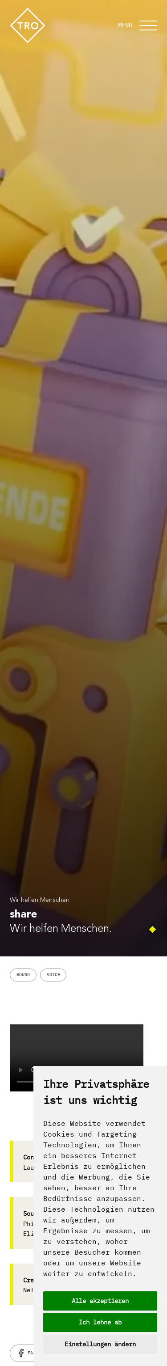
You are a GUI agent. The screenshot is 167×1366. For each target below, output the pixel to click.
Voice (53, 974)
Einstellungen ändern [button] (100, 1344)
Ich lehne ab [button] (100, 1322)
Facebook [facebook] (32, 1353)
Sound (23, 974)
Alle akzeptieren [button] (100, 1301)
